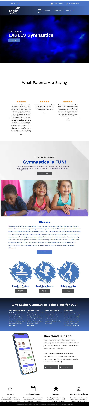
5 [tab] (48, 138)
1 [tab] (39, 138)
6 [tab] (50, 138)
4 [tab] (45, 138)
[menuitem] (40, 10)
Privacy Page (69, 404)
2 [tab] (41, 138)
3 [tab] (43, 138)
